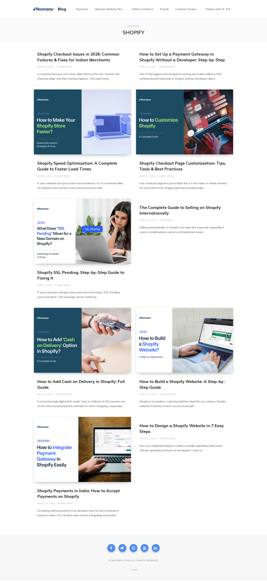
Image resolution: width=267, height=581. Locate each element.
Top (133, 570)
